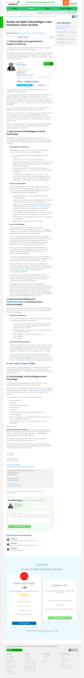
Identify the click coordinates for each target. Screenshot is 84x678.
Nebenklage (38, 33)
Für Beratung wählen (24, 85)
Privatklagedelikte (24, 383)
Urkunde (40, 214)
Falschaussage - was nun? (64, 42)
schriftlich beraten (12, 493)
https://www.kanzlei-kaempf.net (27, 74)
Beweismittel (34, 330)
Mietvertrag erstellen (30, 671)
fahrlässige (22, 180)
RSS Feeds (27, 658)
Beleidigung (31, 159)
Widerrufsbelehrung (66, 667)
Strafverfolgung (11, 102)
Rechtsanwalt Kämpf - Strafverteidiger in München (20, 466)
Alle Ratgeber (10, 671)
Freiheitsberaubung (27, 170)
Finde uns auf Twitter (30, 661)
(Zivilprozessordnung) (31, 358)
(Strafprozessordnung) (13, 139)
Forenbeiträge (40, 4)
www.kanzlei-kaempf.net (14, 486)
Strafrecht (26, 16)
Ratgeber (27, 4)
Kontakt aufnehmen (19, 526)
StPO (42, 138)
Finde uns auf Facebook (31, 663)
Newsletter (27, 656)
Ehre (23, 159)
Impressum (64, 658)
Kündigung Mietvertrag (30, 668)
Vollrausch (13, 417)
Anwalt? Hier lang (72, 12)
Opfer (25, 33)
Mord (49, 178)
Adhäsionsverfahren (16, 302)
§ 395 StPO (38, 150)
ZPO (23, 358)
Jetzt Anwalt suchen (59, 618)
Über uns (63, 656)
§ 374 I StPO (41, 388)
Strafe (43, 33)
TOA (33, 33)
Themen (14, 8)
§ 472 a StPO (44, 345)
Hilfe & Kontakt (1, 22)
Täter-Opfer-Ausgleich (19, 364)
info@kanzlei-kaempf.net (26, 75)
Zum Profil (41, 85)
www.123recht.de (11, 16)
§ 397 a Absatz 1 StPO (22, 269)
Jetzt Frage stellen (24, 623)
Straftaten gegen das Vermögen (65, 39)
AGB (44, 663)
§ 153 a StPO (43, 260)
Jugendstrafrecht (61, 35)
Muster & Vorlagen (66, 8)
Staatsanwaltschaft (42, 206)
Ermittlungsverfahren (35, 113)
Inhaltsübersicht (11, 656)
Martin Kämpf (21, 65)
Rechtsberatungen (55, 4)
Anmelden (9, 663)
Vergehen (36, 390)
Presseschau (10, 668)
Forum (47, 8)
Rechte (29, 33)
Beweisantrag (17, 212)
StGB (14, 419)
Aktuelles (45, 661)
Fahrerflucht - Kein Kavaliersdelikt (66, 32)
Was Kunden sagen (11, 666)
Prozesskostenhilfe (15, 271)
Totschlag (45, 174)
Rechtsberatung (11, 661)
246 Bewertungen (27, 69)
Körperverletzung (48, 162)
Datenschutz (64, 661)
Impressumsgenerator (30, 666)
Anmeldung (45, 656)
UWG (28, 421)
